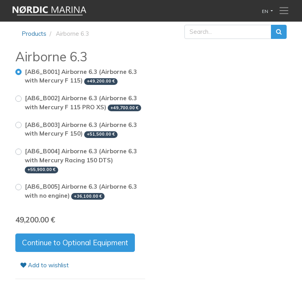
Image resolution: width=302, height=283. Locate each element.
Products (34, 33)
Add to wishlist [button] (44, 265)
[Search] (279, 32)
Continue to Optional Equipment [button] (75, 242)
